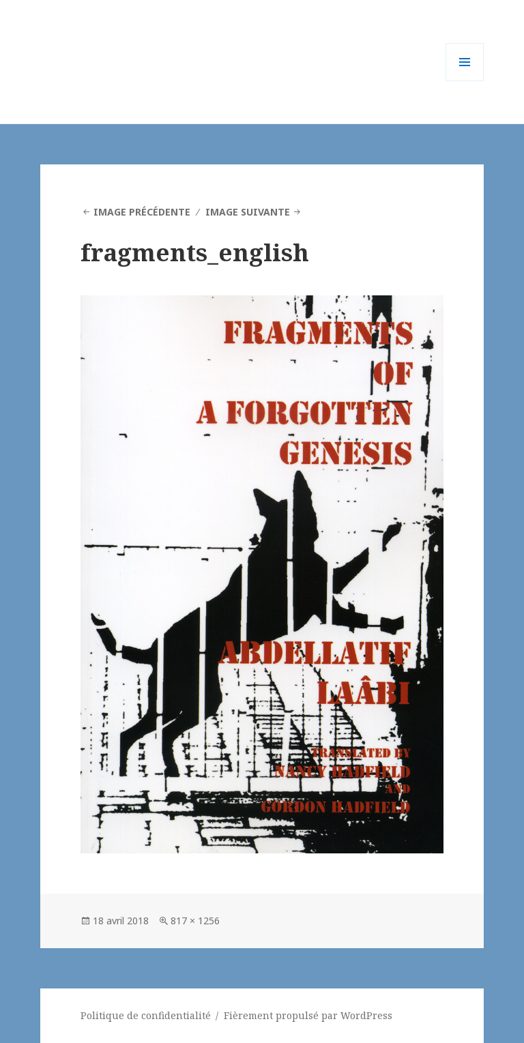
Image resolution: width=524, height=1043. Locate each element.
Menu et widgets (465, 80)
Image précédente (141, 211)
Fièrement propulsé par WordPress (308, 1015)
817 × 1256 (195, 920)
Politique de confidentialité (146, 1015)
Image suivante (247, 211)
